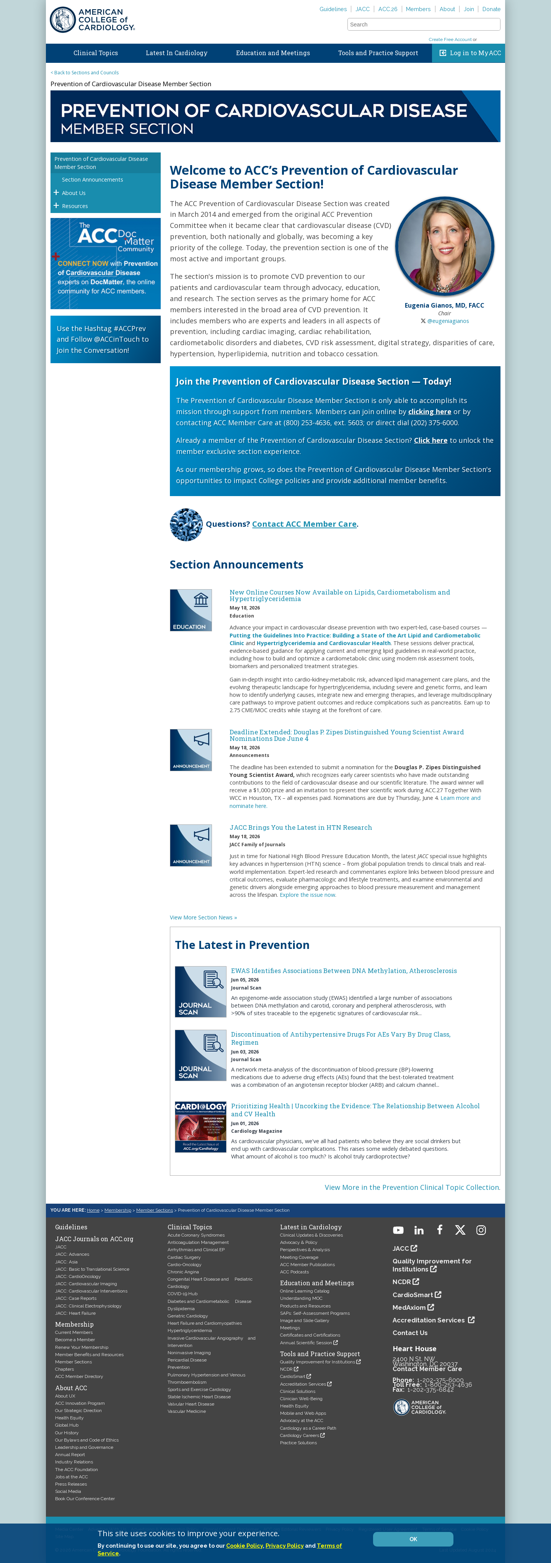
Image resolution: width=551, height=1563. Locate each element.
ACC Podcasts (294, 1272)
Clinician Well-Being (301, 1398)
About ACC (71, 1388)
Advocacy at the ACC (301, 1420)
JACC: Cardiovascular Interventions (91, 1291)
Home (53, 51)
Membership (117, 1210)
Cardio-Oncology (185, 1264)
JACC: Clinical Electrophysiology (88, 1306)
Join (469, 9)
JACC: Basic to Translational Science (92, 1269)
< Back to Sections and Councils (85, 73)
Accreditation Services (303, 1384)
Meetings (290, 1327)
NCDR (286, 1369)
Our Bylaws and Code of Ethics (87, 1440)
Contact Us (410, 1333)
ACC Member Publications (307, 1264)
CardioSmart (292, 1376)
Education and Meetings (273, 53)
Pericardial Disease (187, 1360)
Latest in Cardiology (311, 1227)
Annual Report (70, 1454)
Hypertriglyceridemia (190, 1330)
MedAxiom (409, 1307)
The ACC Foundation (76, 1469)
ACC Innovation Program (80, 1403)
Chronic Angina (183, 1272)
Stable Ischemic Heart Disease (199, 1396)
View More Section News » (203, 917)
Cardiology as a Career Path (308, 1428)
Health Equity (69, 1417)
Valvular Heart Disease (191, 1404)
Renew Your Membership (81, 1347)
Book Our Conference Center (85, 1498)
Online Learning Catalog (304, 1291)
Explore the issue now (307, 894)
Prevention (179, 1367)
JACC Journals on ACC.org (94, 1239)
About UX (65, 1396)
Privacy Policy (285, 1545)
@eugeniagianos (448, 320)
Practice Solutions (298, 1442)
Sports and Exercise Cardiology (199, 1389)
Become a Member (75, 1339)
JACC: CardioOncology (78, 1276)
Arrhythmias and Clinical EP (196, 1249)
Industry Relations (74, 1462)
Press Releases (71, 1484)
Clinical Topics (95, 53)
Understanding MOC (301, 1298)
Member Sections (154, 1210)
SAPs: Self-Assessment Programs (315, 1313)
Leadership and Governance (84, 1447)
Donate (492, 9)
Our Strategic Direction (78, 1410)
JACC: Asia (66, 1262)
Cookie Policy (244, 1545)
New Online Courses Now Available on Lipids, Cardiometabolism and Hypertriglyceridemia (340, 595)
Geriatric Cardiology (188, 1316)
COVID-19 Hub (182, 1293)
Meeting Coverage (299, 1257)
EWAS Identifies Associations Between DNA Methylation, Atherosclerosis (344, 971)
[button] (494, 24)
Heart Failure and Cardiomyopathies (205, 1323)
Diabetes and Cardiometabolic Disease (209, 1301)
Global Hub (66, 1425)
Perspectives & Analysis (305, 1249)
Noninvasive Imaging (189, 1352)
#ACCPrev (130, 328)
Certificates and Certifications (310, 1335)
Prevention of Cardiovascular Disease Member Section (101, 162)
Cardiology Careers (299, 1435)
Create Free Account (450, 39)
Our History (67, 1432)
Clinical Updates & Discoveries (311, 1235)
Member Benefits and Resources (89, 1354)
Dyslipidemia (181, 1308)
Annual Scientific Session (306, 1342)
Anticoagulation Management (198, 1242)
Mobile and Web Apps (303, 1413)
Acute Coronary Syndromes (196, 1235)
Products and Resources (305, 1306)
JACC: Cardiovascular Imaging (86, 1283)
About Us (74, 193)
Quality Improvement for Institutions (317, 1362)
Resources (75, 206)
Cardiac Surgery (184, 1257)
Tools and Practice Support (378, 53)
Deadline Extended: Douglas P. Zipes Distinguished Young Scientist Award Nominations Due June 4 (347, 735)
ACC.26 (388, 9)
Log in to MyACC (475, 53)
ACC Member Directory (79, 1376)
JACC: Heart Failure (75, 1313)
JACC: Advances (72, 1254)
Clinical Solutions (297, 1391)
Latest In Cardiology (177, 53)
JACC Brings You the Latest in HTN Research (301, 827)
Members (418, 9)
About (447, 9)
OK (413, 1539)
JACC (362, 9)
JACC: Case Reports (75, 1298)
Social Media (68, 1491)
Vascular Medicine (187, 1411)
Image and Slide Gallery (304, 1320)
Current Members (74, 1332)
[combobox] (419, 24)
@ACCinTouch (117, 339)
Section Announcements (92, 179)
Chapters (64, 1369)
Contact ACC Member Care (304, 523)
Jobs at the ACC (71, 1476)
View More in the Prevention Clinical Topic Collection (412, 1187)
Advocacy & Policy (299, 1242)
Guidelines (333, 9)
